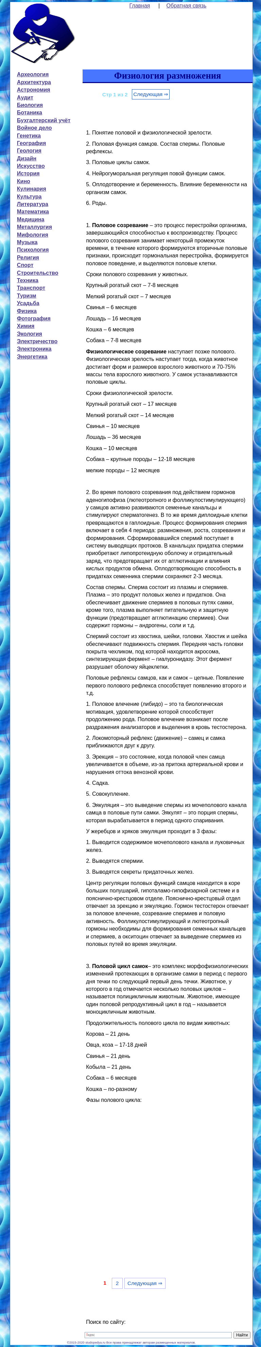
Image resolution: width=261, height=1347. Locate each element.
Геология (29, 151)
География (31, 143)
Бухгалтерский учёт (43, 120)
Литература (32, 204)
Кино (23, 181)
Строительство (37, 273)
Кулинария (31, 189)
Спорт (25, 265)
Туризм (26, 296)
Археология (33, 74)
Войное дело (34, 128)
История (28, 173)
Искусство (31, 166)
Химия (26, 326)
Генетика (29, 136)
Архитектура (34, 82)
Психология (33, 250)
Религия (28, 257)
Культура (29, 197)
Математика (33, 212)
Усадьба (28, 303)
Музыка (27, 242)
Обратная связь (187, 6)
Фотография (34, 318)
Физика (27, 311)
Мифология (32, 235)
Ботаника (29, 112)
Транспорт (31, 288)
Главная (139, 6)
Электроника (34, 349)
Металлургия (34, 227)
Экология (29, 334)
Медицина (30, 219)
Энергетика (32, 357)
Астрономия (33, 90)
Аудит (25, 97)
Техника (27, 280)
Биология (30, 105)
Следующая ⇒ (150, 94)
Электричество (37, 341)
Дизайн (26, 158)
